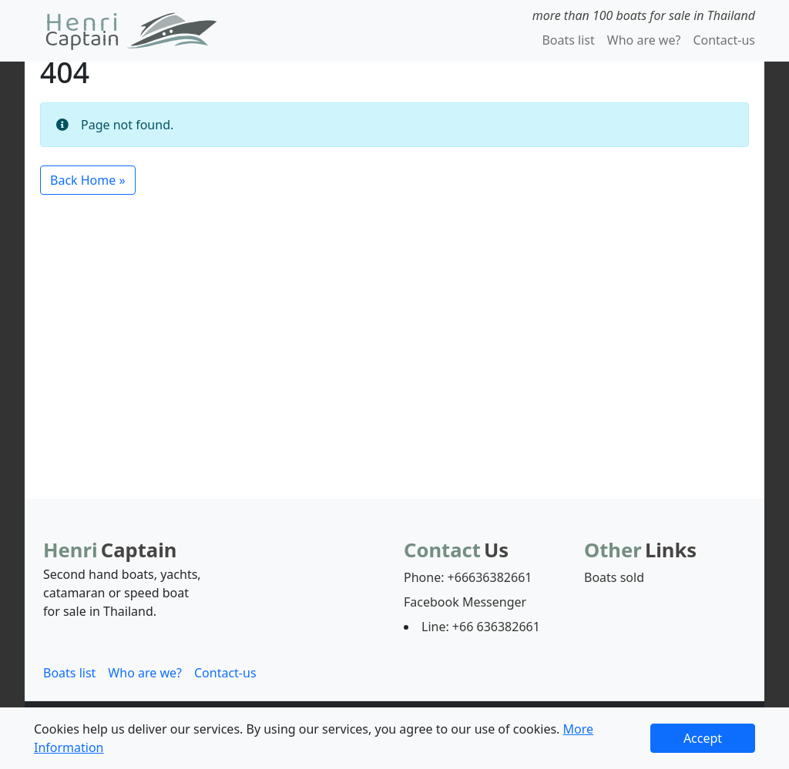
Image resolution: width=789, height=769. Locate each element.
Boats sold (614, 577)
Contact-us (724, 40)
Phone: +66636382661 (468, 577)
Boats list (568, 40)
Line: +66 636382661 (480, 626)
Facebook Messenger (465, 601)
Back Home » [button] (88, 180)
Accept (702, 738)
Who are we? (644, 40)
